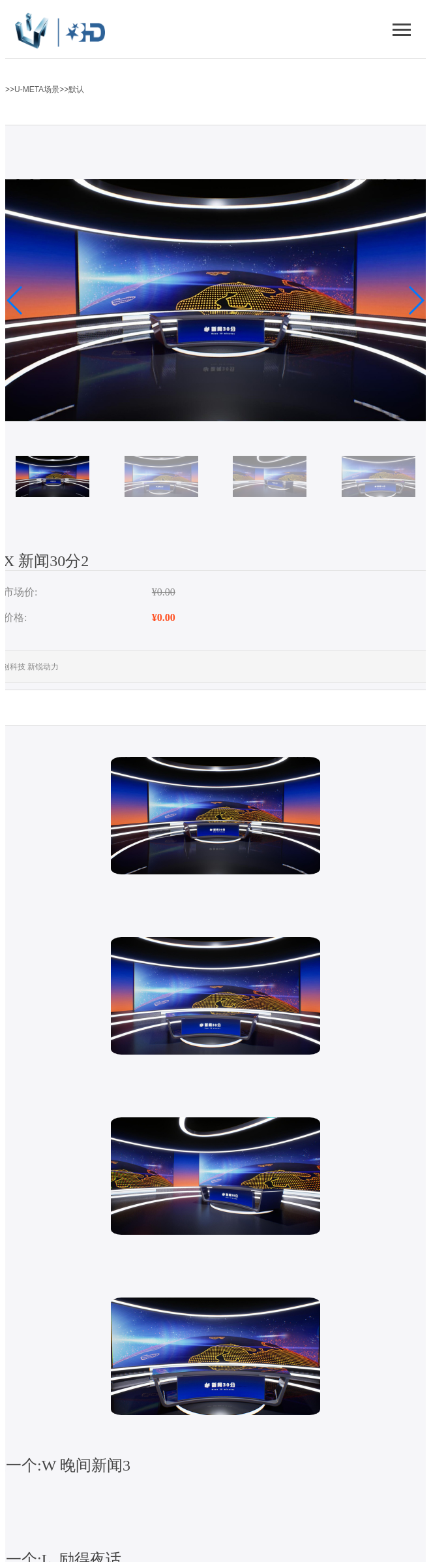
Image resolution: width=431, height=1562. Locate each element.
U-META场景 (36, 89)
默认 (76, 89)
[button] (15, 300)
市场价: (20, 592)
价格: (15, 617)
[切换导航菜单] (401, 29)
